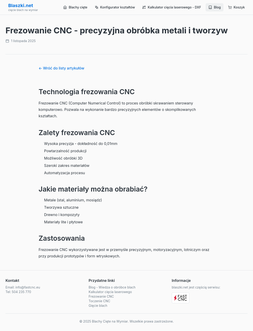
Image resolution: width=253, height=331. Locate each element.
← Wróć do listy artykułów (61, 68)
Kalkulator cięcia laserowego (110, 292)
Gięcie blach (98, 305)
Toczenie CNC (99, 301)
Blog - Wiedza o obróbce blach (112, 287)
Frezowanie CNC (101, 296)
